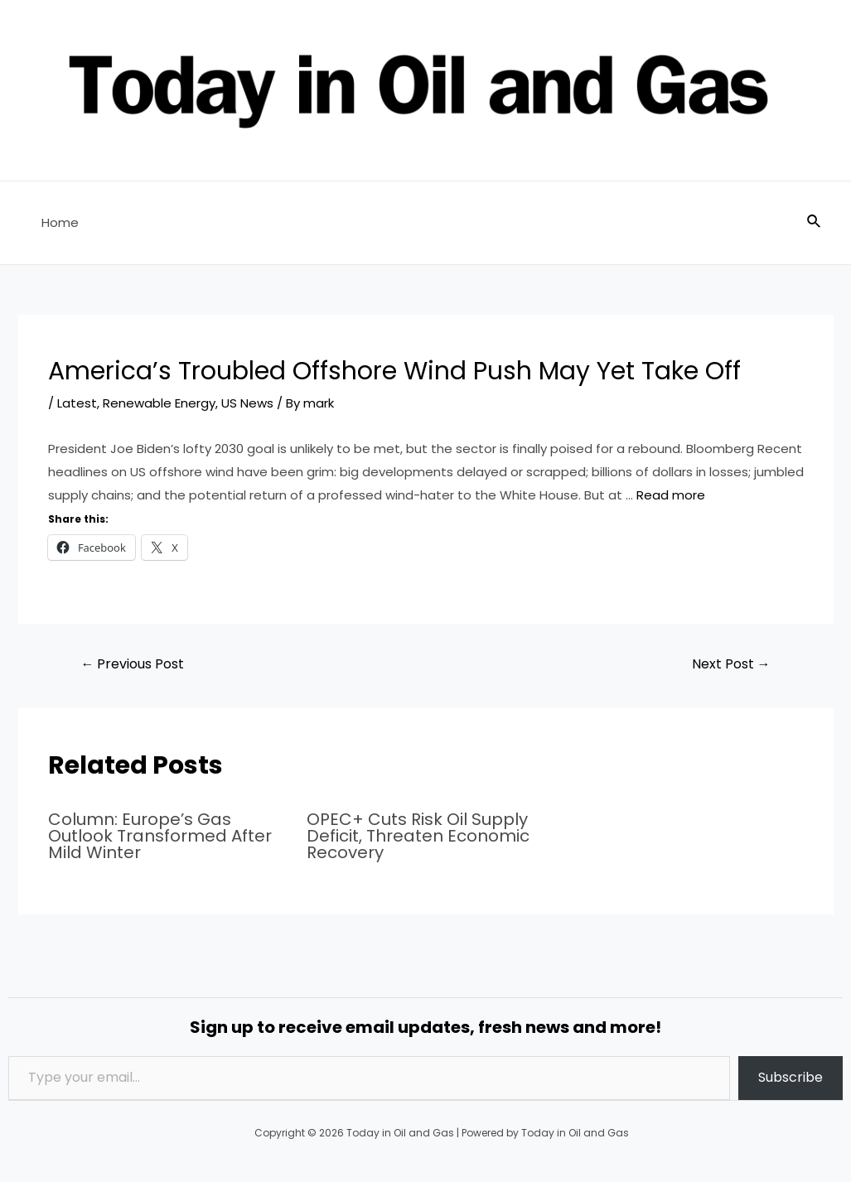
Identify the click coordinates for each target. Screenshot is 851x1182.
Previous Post (132, 663)
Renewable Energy (159, 403)
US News (247, 403)
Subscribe (790, 1077)
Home (60, 222)
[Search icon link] (814, 222)
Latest (77, 403)
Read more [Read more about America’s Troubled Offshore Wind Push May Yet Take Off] (670, 495)
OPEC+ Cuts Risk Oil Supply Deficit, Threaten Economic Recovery (418, 836)
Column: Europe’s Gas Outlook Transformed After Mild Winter (160, 836)
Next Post (731, 663)
